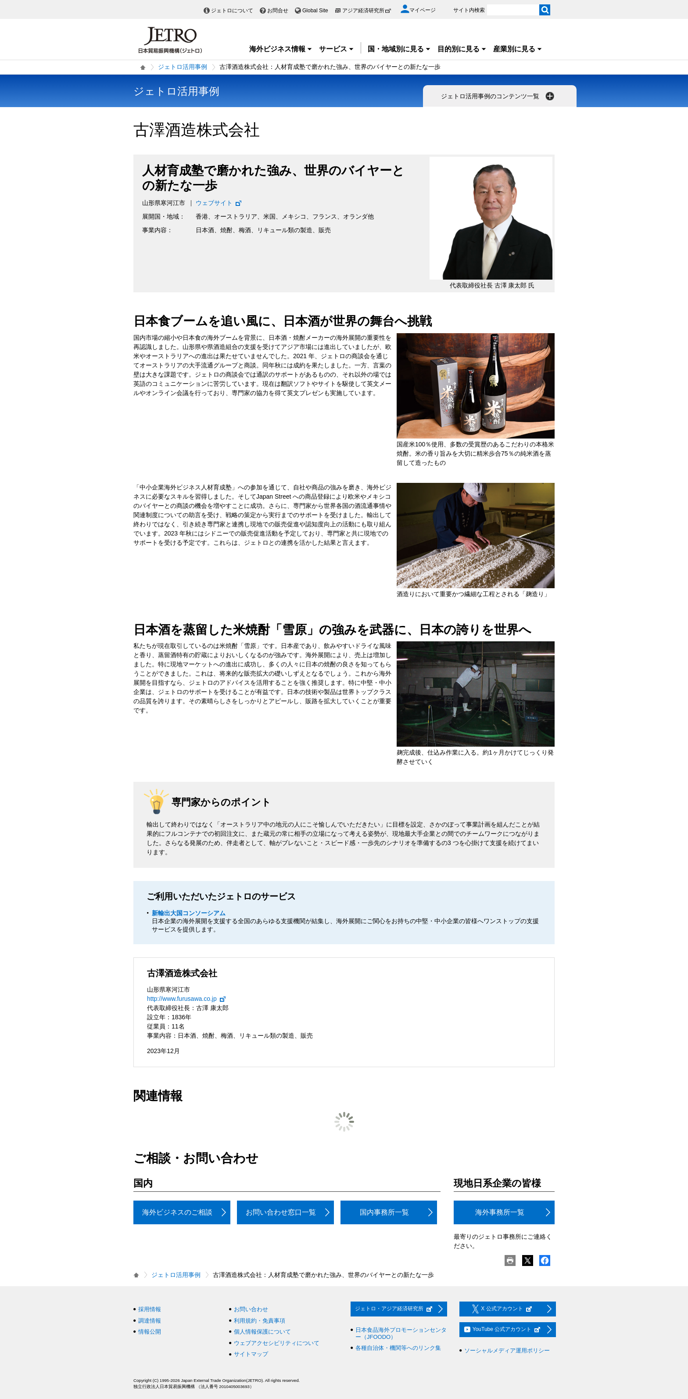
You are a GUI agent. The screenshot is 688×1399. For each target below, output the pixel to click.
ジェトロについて (232, 10)
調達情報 (149, 1320)
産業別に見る (517, 49)
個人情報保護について (262, 1331)
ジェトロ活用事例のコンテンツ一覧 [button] (498, 96)
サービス (336, 49)
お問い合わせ (251, 1309)
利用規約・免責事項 (259, 1320)
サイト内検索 (469, 10)
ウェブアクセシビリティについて (276, 1343)
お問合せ (277, 10)
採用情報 (149, 1309)
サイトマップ (251, 1354)
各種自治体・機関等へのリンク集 (398, 1348)
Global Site (315, 10)
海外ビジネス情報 (280, 49)
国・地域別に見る (399, 49)
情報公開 (149, 1331)
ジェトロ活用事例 (182, 66)
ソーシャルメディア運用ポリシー (507, 1350)
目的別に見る (462, 49)
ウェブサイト (219, 202)
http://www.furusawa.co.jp (186, 998)
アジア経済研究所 (366, 10)
